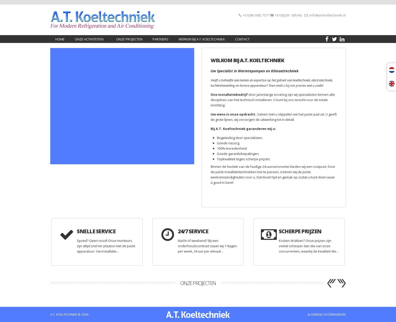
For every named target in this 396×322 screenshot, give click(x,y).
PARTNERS (160, 39)
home (60, 39)
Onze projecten (129, 39)
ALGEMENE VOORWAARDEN (326, 314)
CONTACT (242, 39)
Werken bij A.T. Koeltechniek (202, 39)
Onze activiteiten (89, 39)
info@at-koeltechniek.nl (327, 15)
